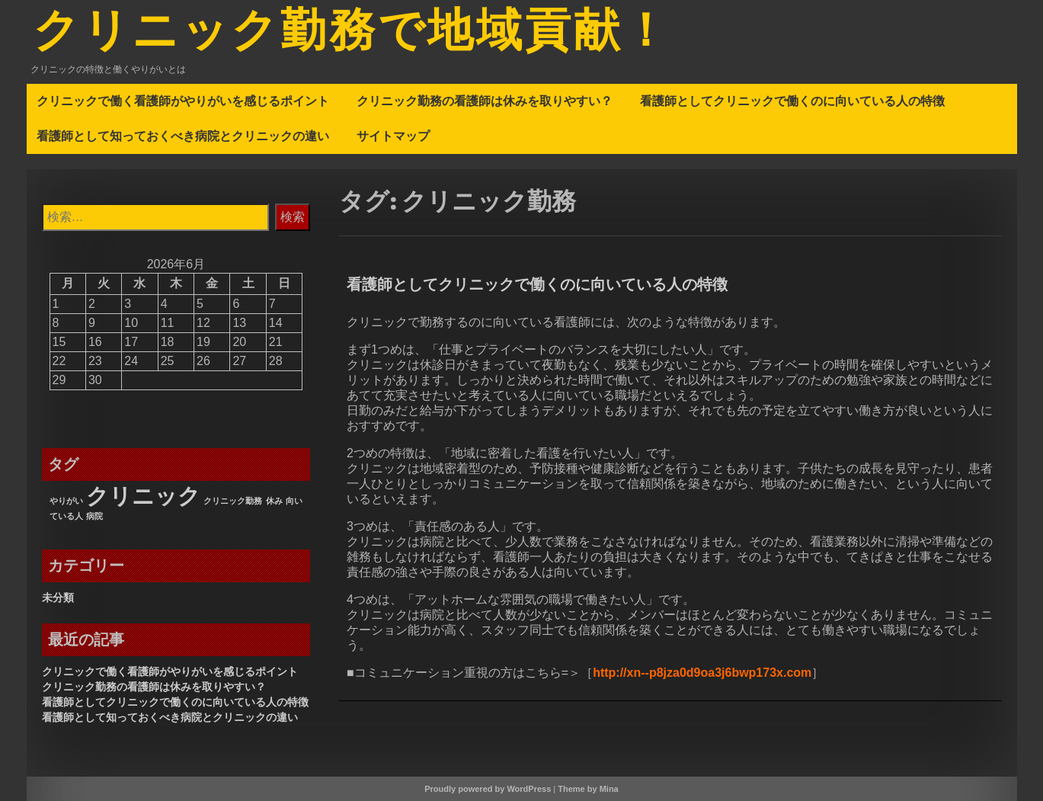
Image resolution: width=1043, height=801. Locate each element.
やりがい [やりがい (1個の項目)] (66, 500)
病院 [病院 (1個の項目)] (94, 516)
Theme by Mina (588, 788)
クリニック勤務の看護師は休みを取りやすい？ (485, 100)
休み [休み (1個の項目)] (274, 500)
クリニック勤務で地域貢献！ (352, 33)
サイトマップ (393, 135)
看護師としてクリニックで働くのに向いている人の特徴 (792, 100)
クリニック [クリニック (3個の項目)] (143, 495)
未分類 (58, 597)
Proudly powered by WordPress (487, 788)
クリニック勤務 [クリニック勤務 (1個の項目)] (232, 500)
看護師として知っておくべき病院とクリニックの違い (183, 135)
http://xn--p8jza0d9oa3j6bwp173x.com (702, 672)
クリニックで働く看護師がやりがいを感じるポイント (183, 100)
